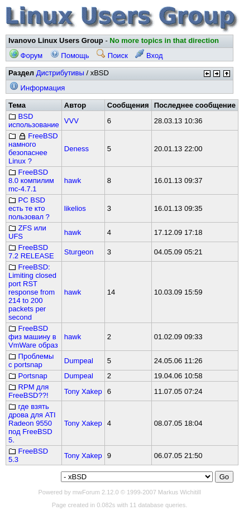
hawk (72, 180)
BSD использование (33, 120)
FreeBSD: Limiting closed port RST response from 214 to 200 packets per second (32, 292)
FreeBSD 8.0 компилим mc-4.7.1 (31, 180)
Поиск (112, 55)
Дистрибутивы (60, 73)
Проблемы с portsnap (31, 360)
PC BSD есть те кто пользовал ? (29, 208)
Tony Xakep (83, 391)
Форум (25, 55)
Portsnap (27, 376)
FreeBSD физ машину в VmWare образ (33, 336)
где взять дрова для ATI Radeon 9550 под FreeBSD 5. (32, 423)
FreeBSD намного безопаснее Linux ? (33, 148)
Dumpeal (78, 361)
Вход (148, 55)
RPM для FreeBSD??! (28, 391)
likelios (75, 208)
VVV (71, 121)
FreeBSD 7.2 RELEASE (31, 251)
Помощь (69, 55)
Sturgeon (79, 252)
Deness (76, 149)
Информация (37, 88)
